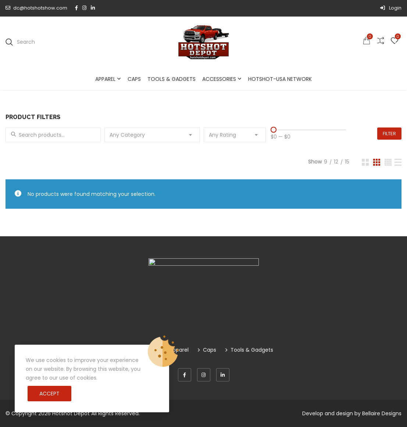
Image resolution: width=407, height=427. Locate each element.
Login (390, 7)
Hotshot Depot (71, 413)
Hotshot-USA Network (280, 79)
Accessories (219, 79)
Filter (389, 133)
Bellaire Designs (381, 413)
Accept (49, 393)
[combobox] (152, 135)
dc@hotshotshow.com (36, 7)
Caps (134, 79)
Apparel (105, 79)
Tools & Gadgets (171, 79)
